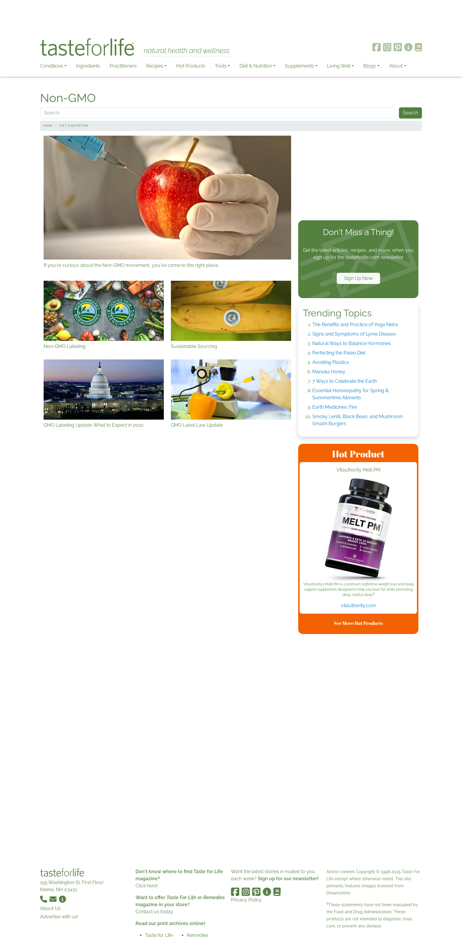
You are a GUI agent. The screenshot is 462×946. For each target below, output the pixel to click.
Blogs (369, 66)
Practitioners (123, 66)
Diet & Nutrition (256, 66)
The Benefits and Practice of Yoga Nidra (355, 324)
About (396, 66)
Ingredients (88, 66)
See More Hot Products (358, 623)
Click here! (147, 885)
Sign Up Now (358, 278)
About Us (50, 908)
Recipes (154, 66)
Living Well (338, 66)
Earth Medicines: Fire (334, 407)
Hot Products (190, 66)
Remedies (197, 935)
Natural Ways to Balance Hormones (351, 343)
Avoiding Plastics (330, 362)
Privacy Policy (246, 900)
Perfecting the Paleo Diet (338, 353)
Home (47, 126)
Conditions (51, 66)
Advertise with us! (59, 916)
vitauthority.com (358, 605)
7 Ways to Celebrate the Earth (344, 381)
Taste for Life (159, 935)
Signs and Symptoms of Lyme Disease (354, 334)
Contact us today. (155, 911)
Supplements (299, 66)
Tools (221, 66)
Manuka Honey (328, 372)
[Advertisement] (231, 17)
